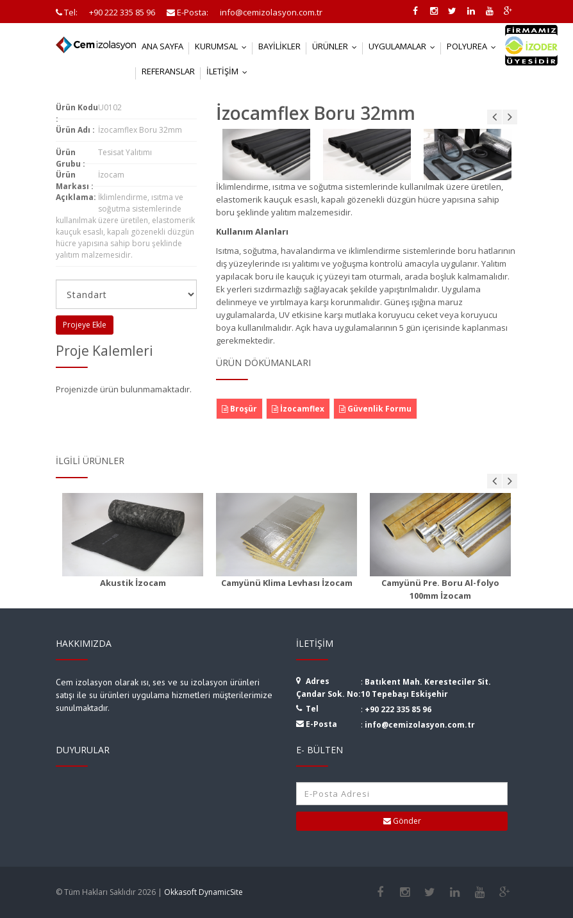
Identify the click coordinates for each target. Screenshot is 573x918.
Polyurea (474, 46)
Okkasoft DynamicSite (203, 892)
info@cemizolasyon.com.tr (420, 724)
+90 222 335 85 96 (398, 709)
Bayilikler (279, 46)
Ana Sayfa (162, 46)
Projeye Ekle (84, 324)
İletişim (229, 71)
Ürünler (337, 46)
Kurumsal (224, 46)
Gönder (402, 820)
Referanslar (168, 71)
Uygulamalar (405, 46)
